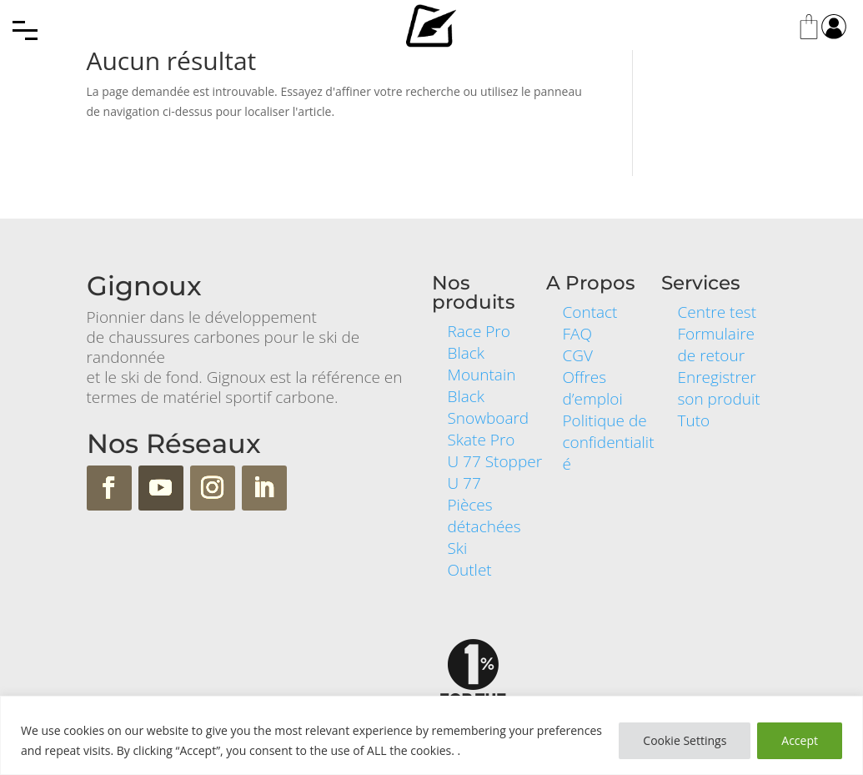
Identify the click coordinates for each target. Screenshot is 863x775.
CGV (577, 355)
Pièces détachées (484, 515)
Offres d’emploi (592, 388)
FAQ (576, 334)
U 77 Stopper (495, 461)
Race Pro (479, 331)
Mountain (482, 374)
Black (466, 353)
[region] (431, 735)
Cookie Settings (684, 740)
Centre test (716, 312)
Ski (458, 548)
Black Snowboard (488, 407)
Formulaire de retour (716, 344)
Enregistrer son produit (718, 388)
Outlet (470, 570)
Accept (799, 740)
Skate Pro (481, 439)
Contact (589, 312)
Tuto (693, 420)
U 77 (464, 483)
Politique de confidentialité (608, 442)
